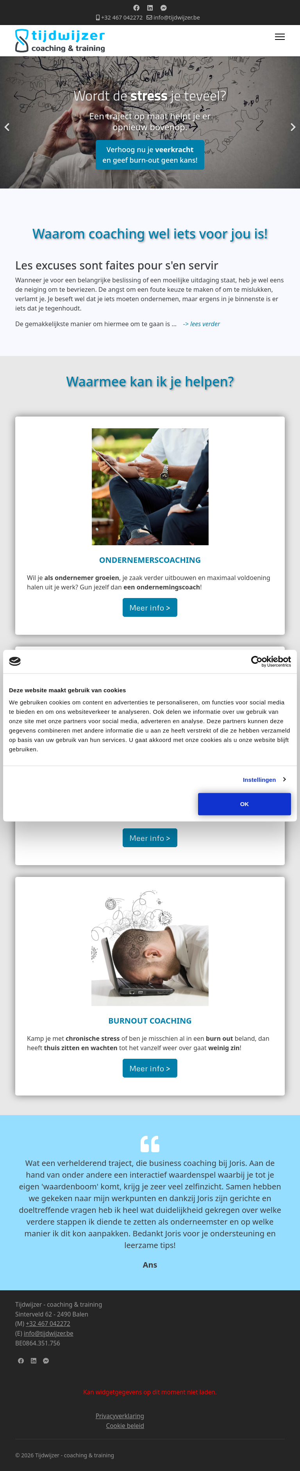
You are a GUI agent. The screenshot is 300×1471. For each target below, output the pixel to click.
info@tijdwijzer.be (177, 17)
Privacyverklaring (120, 1416)
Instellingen (259, 779)
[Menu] (280, 36)
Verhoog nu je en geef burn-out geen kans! (149, 155)
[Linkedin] (150, 8)
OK (244, 804)
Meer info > (150, 607)
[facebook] (21, 1360)
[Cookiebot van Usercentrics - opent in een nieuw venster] (257, 661)
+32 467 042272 (122, 17)
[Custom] (164, 8)
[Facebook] (136, 8)
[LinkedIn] (33, 1360)
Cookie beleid (125, 1426)
